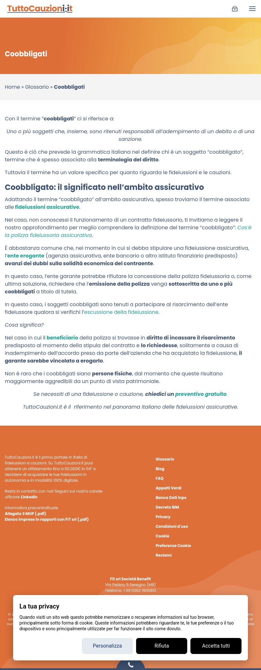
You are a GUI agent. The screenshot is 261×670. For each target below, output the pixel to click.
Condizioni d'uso (172, 526)
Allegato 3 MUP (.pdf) (25, 513)
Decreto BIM (167, 507)
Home (12, 87)
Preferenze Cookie (173, 545)
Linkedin (29, 497)
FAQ (160, 478)
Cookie (162, 536)
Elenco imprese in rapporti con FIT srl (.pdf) (47, 519)
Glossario (37, 87)
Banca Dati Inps (171, 497)
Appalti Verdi (168, 488)
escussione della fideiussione (121, 312)
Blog (160, 468)
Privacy (163, 516)
